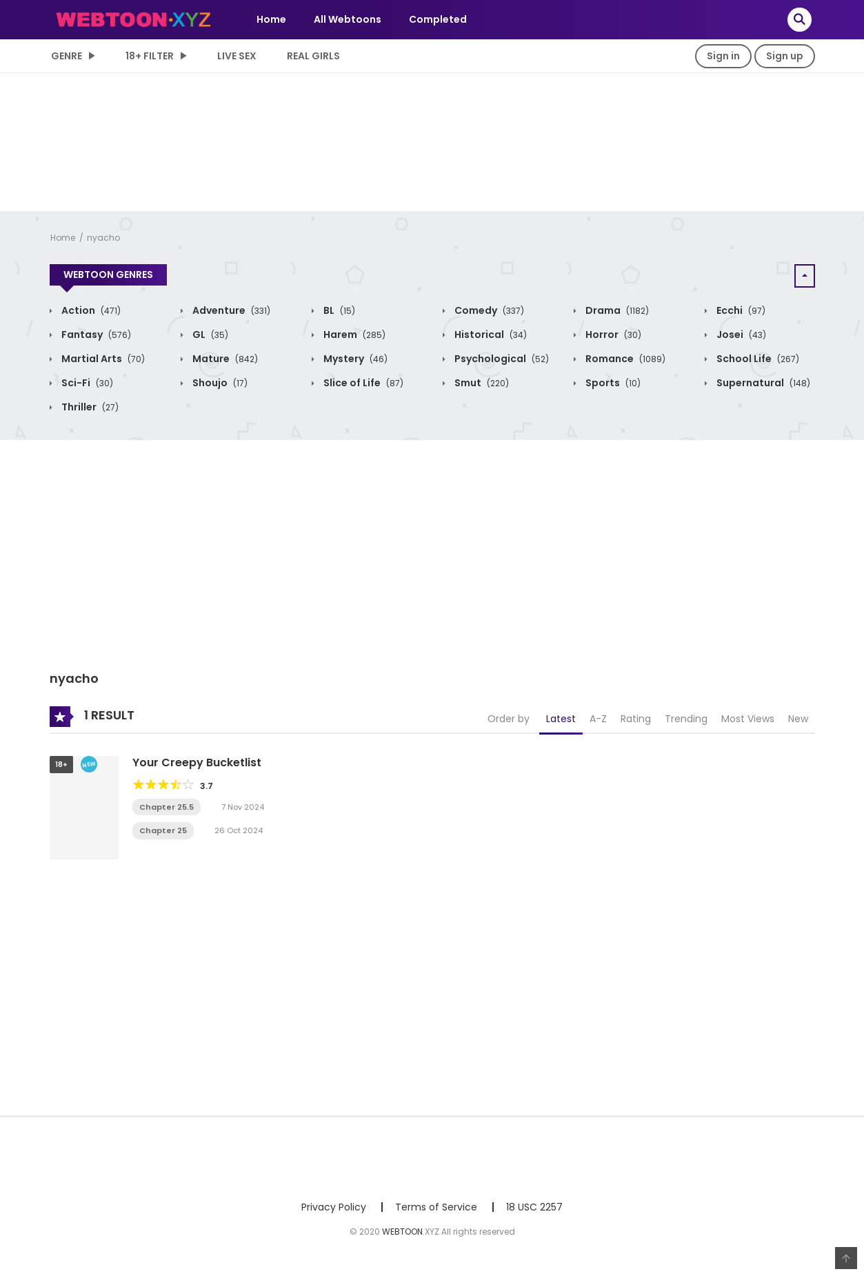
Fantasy (95, 334)
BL (338, 310)
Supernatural (762, 383)
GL (209, 334)
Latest (561, 719)
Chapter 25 (163, 830)
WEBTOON (402, 1231)
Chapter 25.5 (166, 807)
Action (90, 310)
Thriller (89, 407)
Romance (624, 359)
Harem (353, 334)
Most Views (747, 719)
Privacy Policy (333, 1207)
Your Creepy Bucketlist (196, 762)
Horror (612, 334)
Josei (740, 334)
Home (271, 19)
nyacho (103, 237)
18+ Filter (149, 56)
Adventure (230, 310)
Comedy (488, 310)
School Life (756, 359)
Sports (612, 383)
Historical (489, 334)
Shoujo (219, 383)
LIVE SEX (237, 56)
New (798, 719)
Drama (616, 310)
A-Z (598, 719)
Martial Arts (102, 359)
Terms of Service (436, 1207)
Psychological (500, 359)
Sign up (784, 56)
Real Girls (313, 56)
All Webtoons (347, 19)
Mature (224, 359)
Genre (66, 56)
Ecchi (739, 310)
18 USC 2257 (534, 1207)
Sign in (723, 56)
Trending (686, 719)
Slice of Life (362, 383)
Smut (480, 383)
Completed (438, 19)
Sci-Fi (86, 383)
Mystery (354, 359)
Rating (636, 719)
